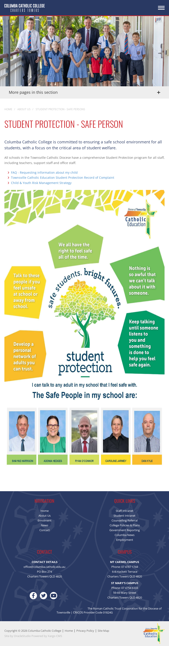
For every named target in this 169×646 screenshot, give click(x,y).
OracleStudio (22, 636)
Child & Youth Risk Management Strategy (41, 183)
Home (69, 631)
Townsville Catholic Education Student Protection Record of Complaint (62, 177)
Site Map (103, 631)
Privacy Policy (85, 631)
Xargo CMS (55, 636)
